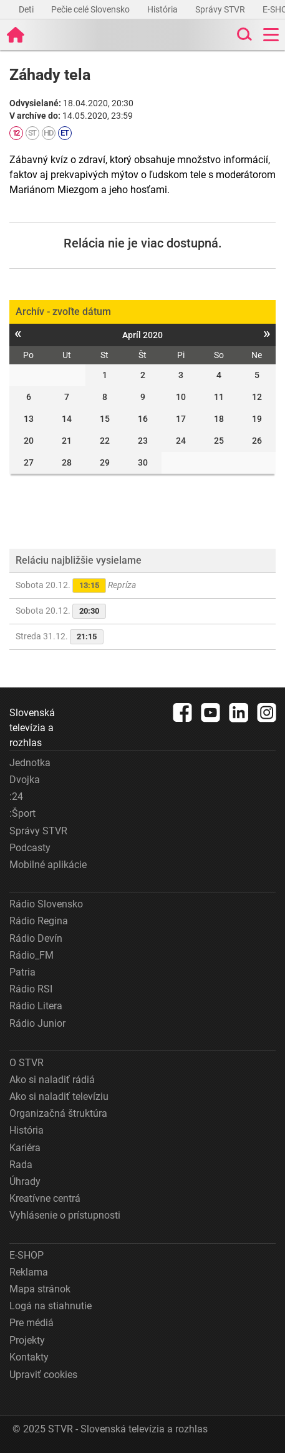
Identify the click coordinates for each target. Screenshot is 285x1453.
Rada (20, 1165)
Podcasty (30, 848)
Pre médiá (31, 1323)
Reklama (28, 1272)
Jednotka (30, 763)
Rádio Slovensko (46, 904)
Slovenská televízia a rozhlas (32, 728)
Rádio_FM (31, 955)
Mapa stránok (39, 1289)
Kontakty (29, 1357)
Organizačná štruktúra (58, 1113)
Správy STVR (221, 9)
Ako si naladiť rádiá (52, 1080)
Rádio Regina (38, 921)
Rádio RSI (30, 989)
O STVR (26, 1063)
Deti (27, 9)
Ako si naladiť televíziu (59, 1096)
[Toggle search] (243, 34)
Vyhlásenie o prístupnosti (64, 1215)
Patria (22, 972)
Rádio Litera (35, 1006)
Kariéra (25, 1148)
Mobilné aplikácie (48, 865)
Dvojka (24, 780)
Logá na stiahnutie (50, 1306)
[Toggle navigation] (271, 34)
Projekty (27, 1340)
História (163, 9)
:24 (16, 796)
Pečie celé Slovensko (91, 9)
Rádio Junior (37, 1023)
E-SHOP (26, 1255)
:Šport (22, 813)
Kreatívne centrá (44, 1198)
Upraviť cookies (43, 1375)
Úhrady (25, 1181)
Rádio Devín (35, 938)
